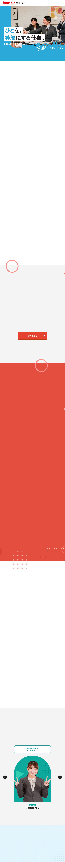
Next (60, 777)
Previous (5, 777)
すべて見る (32, 335)
